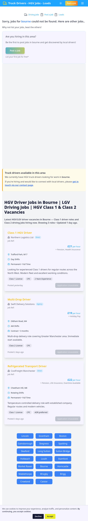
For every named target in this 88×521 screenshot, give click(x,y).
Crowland (25, 481)
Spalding (62, 443)
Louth (44, 458)
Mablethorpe (25, 473)
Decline (38, 516)
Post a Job (71, 3)
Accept (50, 516)
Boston (62, 435)
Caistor (44, 481)
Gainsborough (25, 443)
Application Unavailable (67, 285)
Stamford (63, 458)
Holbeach (25, 458)
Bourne (44, 466)
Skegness (44, 443)
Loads (61, 14)
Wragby (44, 473)
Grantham (44, 435)
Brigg (63, 473)
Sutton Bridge (63, 451)
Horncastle (62, 466)
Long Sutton (44, 451)
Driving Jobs (33, 14)
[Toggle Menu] (82, 3)
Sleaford (25, 451)
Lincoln (25, 435)
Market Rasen (25, 466)
